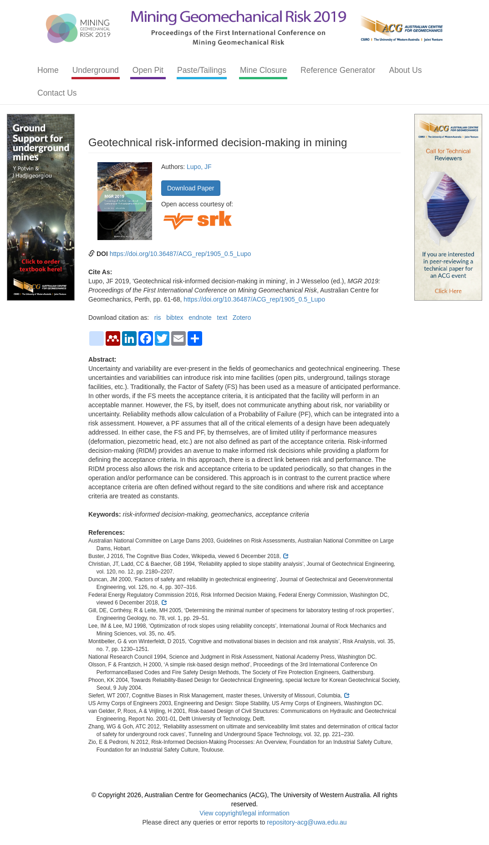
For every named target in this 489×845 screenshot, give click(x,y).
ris (157, 317)
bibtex (174, 317)
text (222, 317)
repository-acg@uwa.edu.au (306, 822)
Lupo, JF (199, 166)
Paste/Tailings (201, 70)
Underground (95, 70)
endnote (200, 317)
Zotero (242, 317)
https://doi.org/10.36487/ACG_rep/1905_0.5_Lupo (180, 253)
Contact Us (57, 92)
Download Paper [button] (190, 188)
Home (48, 70)
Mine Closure (263, 70)
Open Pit (147, 70)
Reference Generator (338, 70)
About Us (405, 70)
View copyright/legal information (244, 813)
